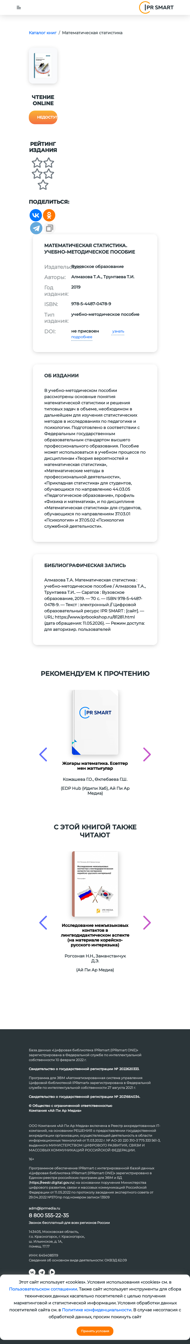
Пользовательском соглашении (43, 1289)
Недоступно (47, 117)
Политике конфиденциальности (96, 1309)
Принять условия (95, 1331)
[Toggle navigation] (18, 7)
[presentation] (43, 754)
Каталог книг (43, 32)
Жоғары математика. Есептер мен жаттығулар (95, 766)
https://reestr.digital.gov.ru (52, 1182)
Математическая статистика (92, 32)
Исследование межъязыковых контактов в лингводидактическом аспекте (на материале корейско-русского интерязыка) (95, 935)
